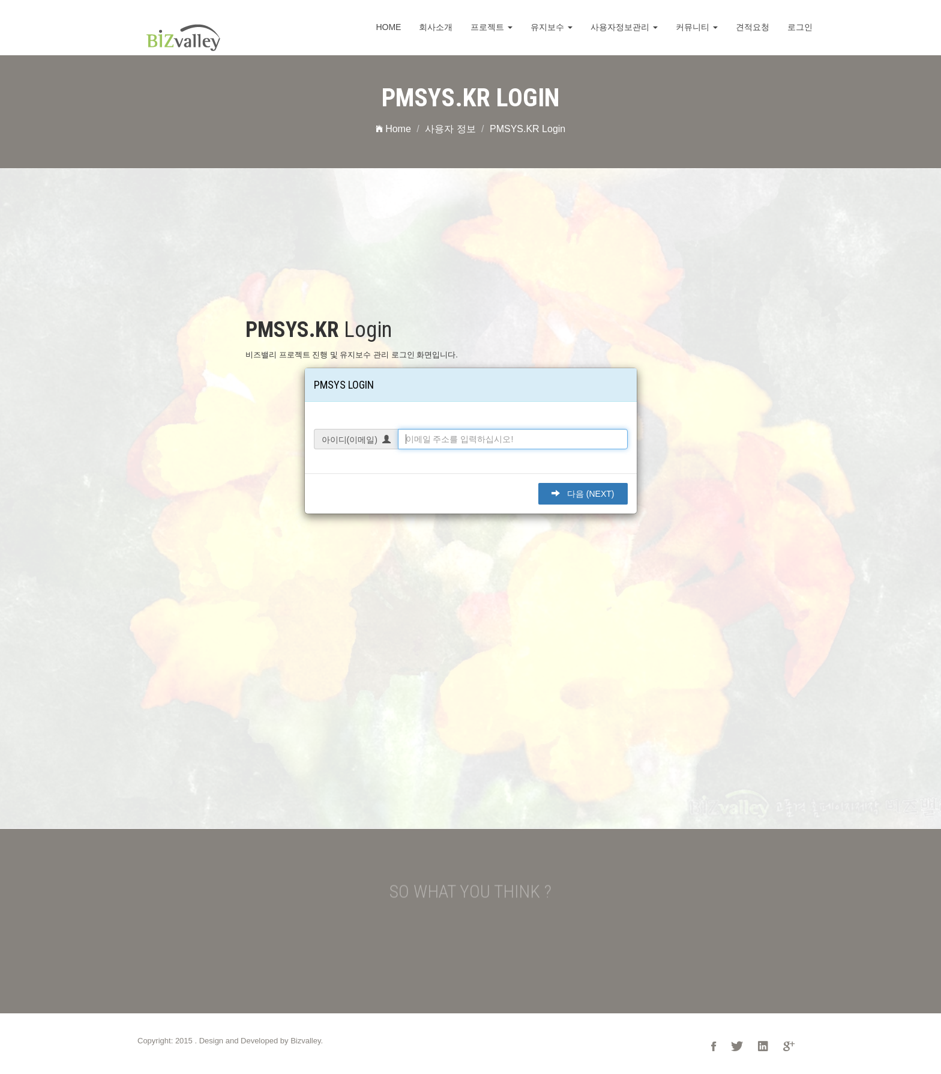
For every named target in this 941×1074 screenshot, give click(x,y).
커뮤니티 (697, 27)
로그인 (800, 27)
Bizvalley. (306, 1040)
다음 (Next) (583, 494)
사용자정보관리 (624, 27)
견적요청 (752, 27)
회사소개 (435, 27)
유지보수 (552, 27)
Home (388, 27)
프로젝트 (491, 27)
